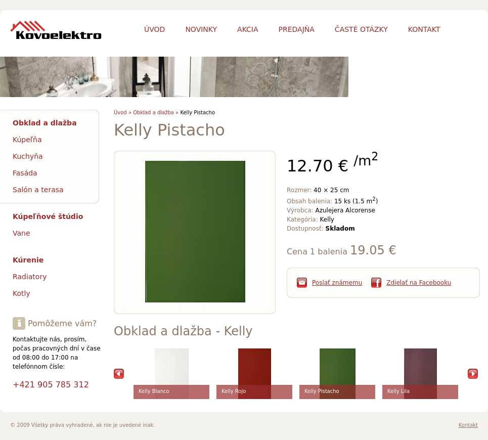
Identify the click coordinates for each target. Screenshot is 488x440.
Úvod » (122, 112)
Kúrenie (28, 260)
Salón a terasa (38, 190)
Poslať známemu (337, 282)
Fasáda (25, 173)
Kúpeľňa (27, 140)
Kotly (21, 293)
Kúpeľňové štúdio (48, 216)
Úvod (154, 29)
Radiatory (30, 277)
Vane (21, 233)
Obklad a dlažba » (156, 112)
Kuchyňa (28, 156)
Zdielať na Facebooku (418, 282)
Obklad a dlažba (45, 123)
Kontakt (468, 425)
